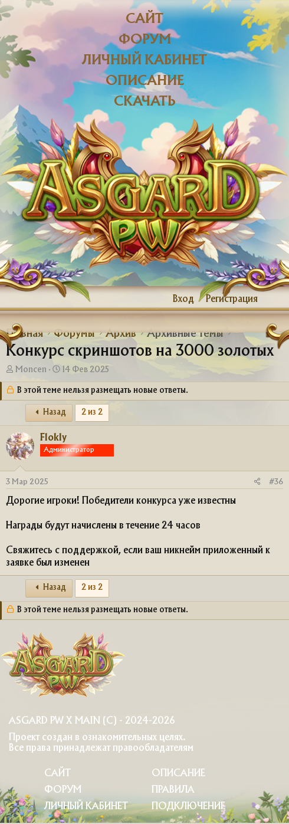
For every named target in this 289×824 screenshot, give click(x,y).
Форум (145, 40)
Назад (49, 412)
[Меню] (16, 299)
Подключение (188, 806)
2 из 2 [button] (92, 412)
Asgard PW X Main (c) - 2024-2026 (92, 721)
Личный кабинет (144, 60)
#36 (276, 481)
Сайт (144, 19)
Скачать (145, 102)
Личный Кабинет (86, 806)
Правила (173, 790)
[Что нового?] (275, 299)
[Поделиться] (257, 482)
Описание (145, 81)
